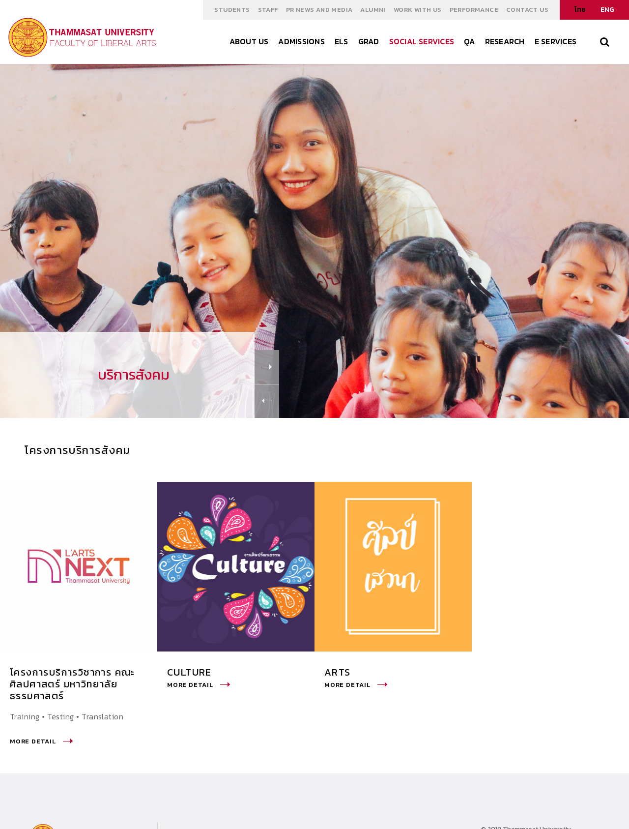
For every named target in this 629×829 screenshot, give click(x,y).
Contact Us (527, 9)
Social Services (422, 41)
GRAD (368, 41)
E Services (555, 41)
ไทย (580, 9)
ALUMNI (372, 9)
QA (469, 41)
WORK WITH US (418, 9)
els (341, 41)
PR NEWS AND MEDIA (319, 9)
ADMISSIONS (301, 41)
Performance (474, 9)
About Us (249, 41)
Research (505, 41)
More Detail (41, 741)
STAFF (268, 9)
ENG (607, 9)
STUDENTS (232, 9)
